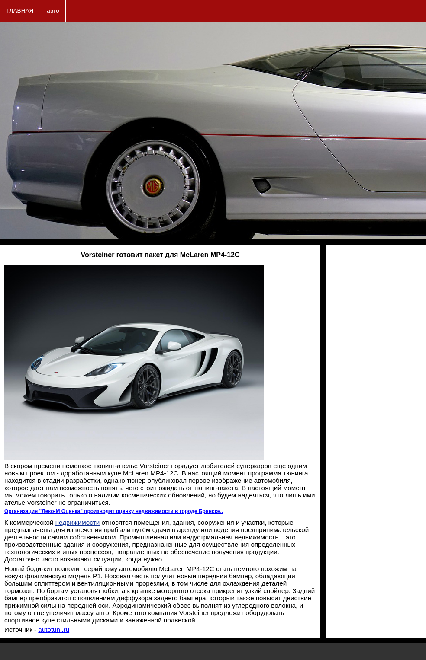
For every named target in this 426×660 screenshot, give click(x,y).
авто (53, 10)
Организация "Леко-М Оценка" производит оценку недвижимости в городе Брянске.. (113, 511)
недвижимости (77, 522)
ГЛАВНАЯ (19, 10)
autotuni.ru (53, 629)
